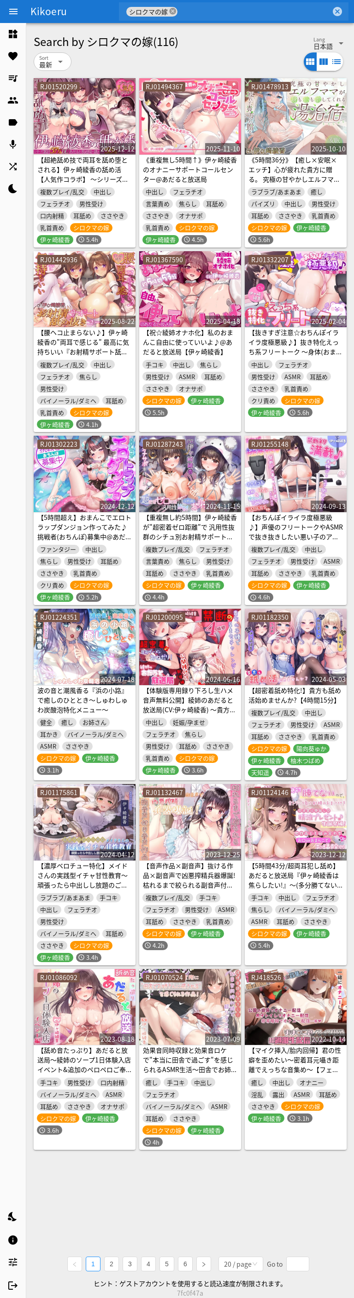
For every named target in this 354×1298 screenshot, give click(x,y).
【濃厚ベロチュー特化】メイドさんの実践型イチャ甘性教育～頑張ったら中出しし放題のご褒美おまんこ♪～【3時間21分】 (82, 880)
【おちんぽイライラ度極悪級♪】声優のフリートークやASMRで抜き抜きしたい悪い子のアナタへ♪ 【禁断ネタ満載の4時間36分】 (295, 536)
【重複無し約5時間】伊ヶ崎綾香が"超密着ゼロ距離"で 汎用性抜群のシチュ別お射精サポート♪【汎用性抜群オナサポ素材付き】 (190, 536)
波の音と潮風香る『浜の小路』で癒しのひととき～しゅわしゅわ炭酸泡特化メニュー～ (82, 700)
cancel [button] (173, 11)
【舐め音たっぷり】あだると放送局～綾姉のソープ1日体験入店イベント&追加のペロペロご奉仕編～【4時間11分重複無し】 (84, 1064)
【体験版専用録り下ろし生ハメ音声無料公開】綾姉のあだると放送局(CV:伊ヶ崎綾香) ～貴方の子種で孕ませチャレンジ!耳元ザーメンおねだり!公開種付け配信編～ (189, 714)
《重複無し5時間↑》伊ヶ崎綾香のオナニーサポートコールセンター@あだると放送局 (190, 169)
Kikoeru (48, 11)
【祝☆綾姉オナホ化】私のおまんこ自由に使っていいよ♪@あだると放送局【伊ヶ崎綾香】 (188, 342)
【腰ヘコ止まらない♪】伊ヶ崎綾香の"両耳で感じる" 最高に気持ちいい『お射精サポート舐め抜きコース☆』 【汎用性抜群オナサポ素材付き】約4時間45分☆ (83, 356)
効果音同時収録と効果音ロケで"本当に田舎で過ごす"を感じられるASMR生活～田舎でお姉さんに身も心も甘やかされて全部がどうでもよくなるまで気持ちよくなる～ (190, 1074)
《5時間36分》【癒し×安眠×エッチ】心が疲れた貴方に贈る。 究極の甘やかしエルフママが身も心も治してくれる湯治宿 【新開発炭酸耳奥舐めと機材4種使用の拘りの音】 (295, 184)
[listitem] (13, 34)
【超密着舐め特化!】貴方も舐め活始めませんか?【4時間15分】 (294, 695)
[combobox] (254, 11)
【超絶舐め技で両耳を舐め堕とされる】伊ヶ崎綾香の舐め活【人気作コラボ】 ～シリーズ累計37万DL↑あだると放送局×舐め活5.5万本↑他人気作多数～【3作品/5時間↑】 (83, 184)
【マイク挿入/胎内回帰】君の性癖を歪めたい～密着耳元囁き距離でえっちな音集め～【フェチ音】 (294, 1064)
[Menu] (13, 11)
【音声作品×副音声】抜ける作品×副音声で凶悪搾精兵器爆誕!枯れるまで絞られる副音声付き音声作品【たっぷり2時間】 (189, 880)
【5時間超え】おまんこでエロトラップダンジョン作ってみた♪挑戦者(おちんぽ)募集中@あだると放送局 (84, 532)
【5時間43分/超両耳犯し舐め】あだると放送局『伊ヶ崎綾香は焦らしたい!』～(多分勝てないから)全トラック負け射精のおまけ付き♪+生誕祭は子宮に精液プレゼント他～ (295, 889)
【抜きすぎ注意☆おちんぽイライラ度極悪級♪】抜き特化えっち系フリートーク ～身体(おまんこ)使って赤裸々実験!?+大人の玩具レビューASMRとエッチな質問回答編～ (295, 356)
